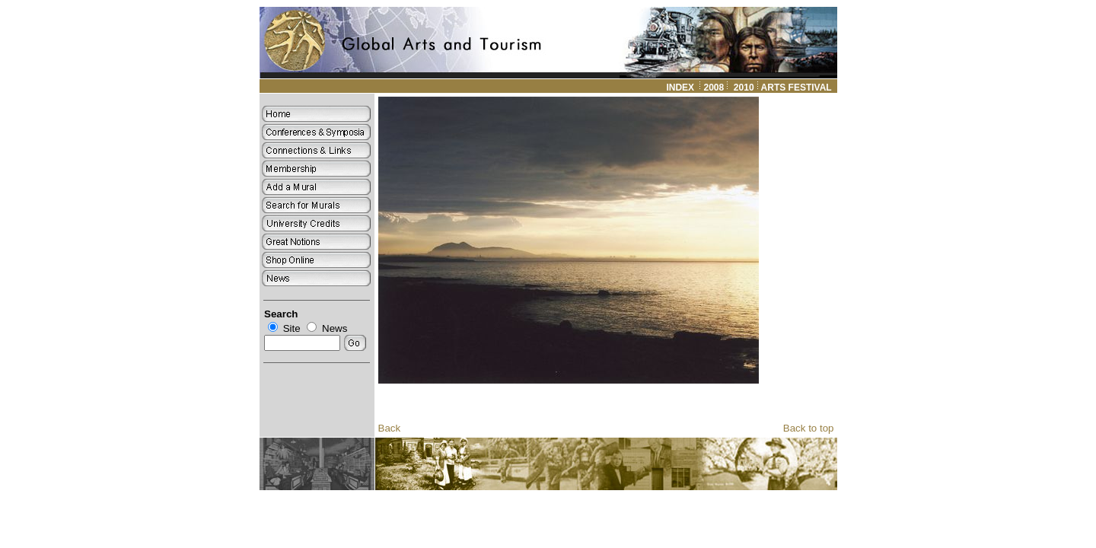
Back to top (808, 428)
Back (389, 428)
